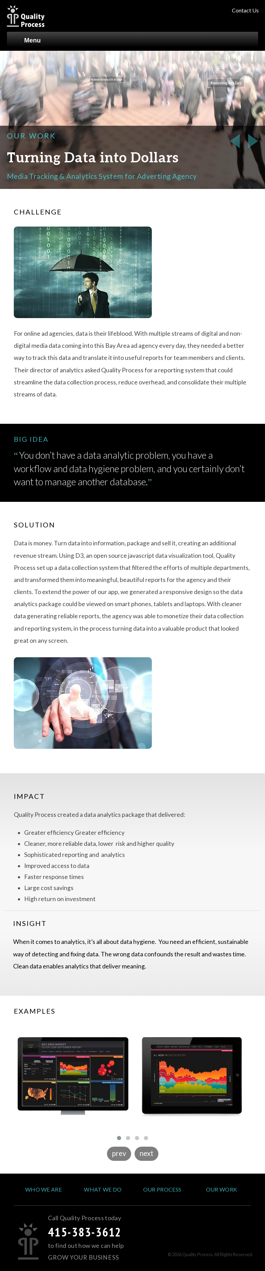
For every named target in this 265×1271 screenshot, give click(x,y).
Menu (27, 38)
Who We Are (43, 1189)
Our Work (221, 1189)
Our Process (162, 1189)
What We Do (102, 1189)
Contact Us (245, 10)
